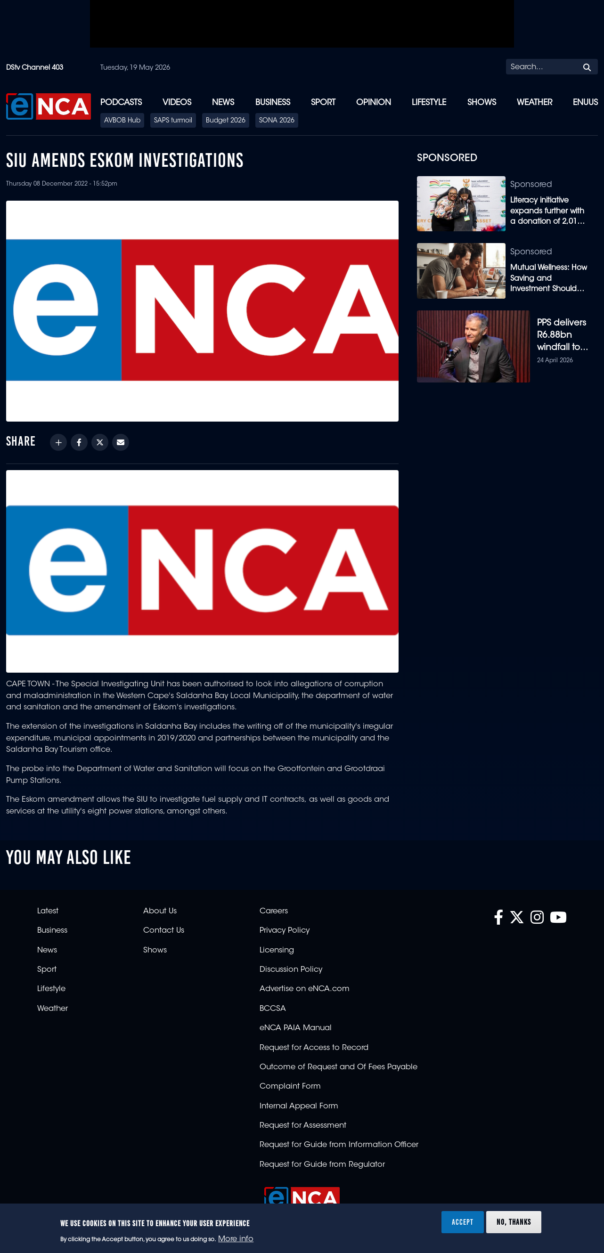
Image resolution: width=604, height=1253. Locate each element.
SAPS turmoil (173, 121)
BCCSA (273, 1012)
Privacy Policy (285, 934)
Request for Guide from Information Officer (339, 1148)
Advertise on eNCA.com (305, 992)
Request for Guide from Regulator (322, 1168)
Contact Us (163, 934)
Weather (534, 103)
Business (272, 103)
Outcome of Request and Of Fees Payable (338, 1070)
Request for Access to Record (314, 1051)
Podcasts (121, 103)
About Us (160, 914)
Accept (462, 1222)
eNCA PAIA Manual (296, 1031)
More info (235, 1239)
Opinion (373, 103)
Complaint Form (290, 1090)
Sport (323, 103)
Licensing (277, 953)
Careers (274, 914)
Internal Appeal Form (299, 1109)
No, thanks (514, 1222)
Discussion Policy (291, 972)
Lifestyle (429, 103)
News (223, 103)
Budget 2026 (225, 121)
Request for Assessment (303, 1128)
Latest (47, 914)
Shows (481, 103)
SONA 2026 (276, 121)
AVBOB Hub (122, 121)
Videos (177, 103)
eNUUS (585, 103)
